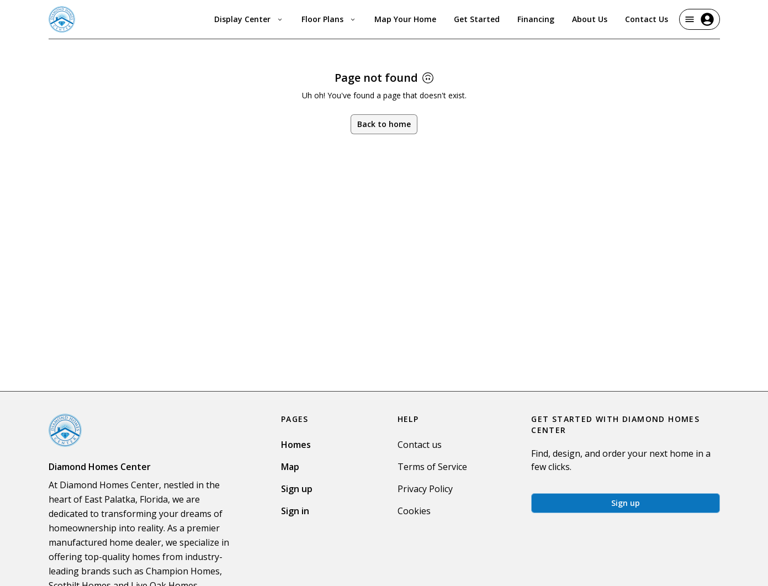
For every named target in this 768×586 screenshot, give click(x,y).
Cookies (414, 511)
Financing (535, 19)
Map (290, 467)
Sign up (297, 489)
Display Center (249, 19)
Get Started (477, 19)
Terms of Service (432, 467)
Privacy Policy (425, 489)
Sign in (295, 511)
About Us (589, 19)
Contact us (420, 445)
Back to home (384, 124)
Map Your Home (405, 19)
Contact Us (646, 19)
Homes (296, 445)
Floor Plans (329, 19)
